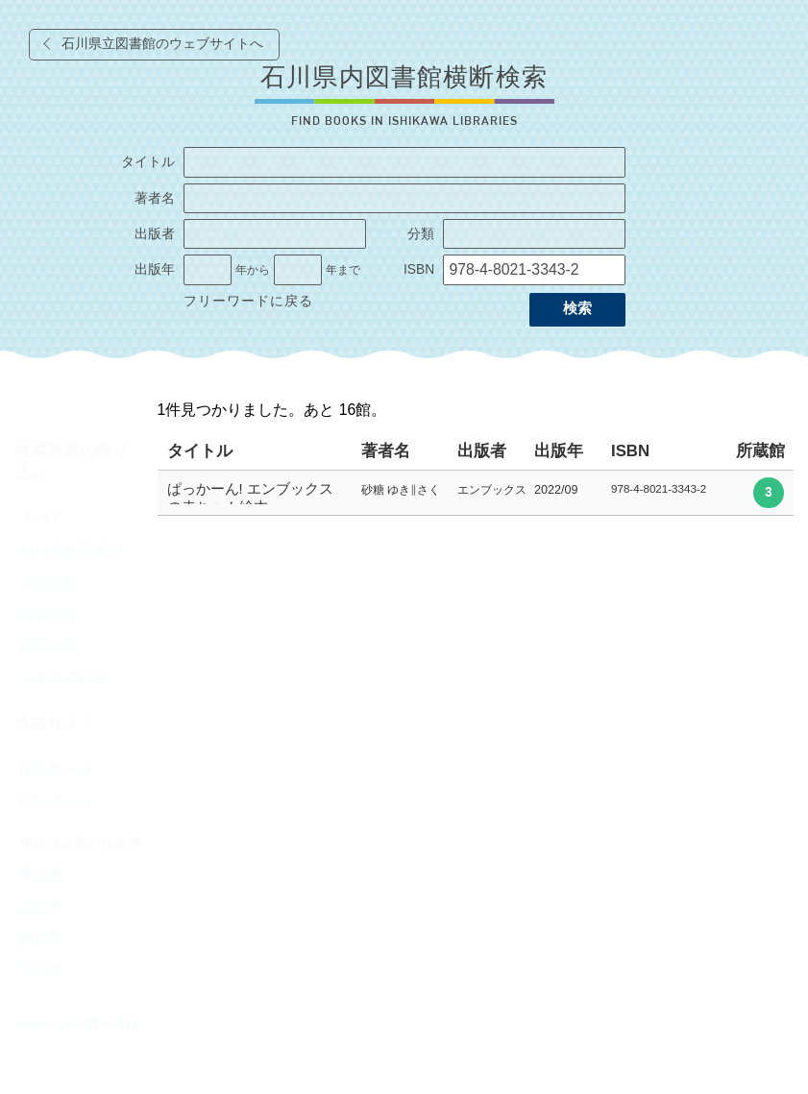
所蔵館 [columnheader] (760, 451)
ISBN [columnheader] (630, 451)
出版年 (155, 269)
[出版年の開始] (208, 270)
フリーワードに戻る (248, 301)
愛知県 (41, 970)
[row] (476, 493)
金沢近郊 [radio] (49, 582)
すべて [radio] (41, 517)
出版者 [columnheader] (481, 451)
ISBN (419, 269)
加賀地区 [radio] (49, 614)
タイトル (148, 162)
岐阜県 (41, 938)
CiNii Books (56, 801)
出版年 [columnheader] (558, 451)
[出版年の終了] (298, 270)
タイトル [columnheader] (200, 451)
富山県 (41, 874)
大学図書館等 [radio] (63, 679)
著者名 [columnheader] (385, 451)
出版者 (155, 234)
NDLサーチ (56, 769)
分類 (420, 234)
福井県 (41, 905)
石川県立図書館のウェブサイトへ (162, 43)
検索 (577, 308)
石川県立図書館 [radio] (70, 550)
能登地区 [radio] (49, 646)
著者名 (155, 198)
